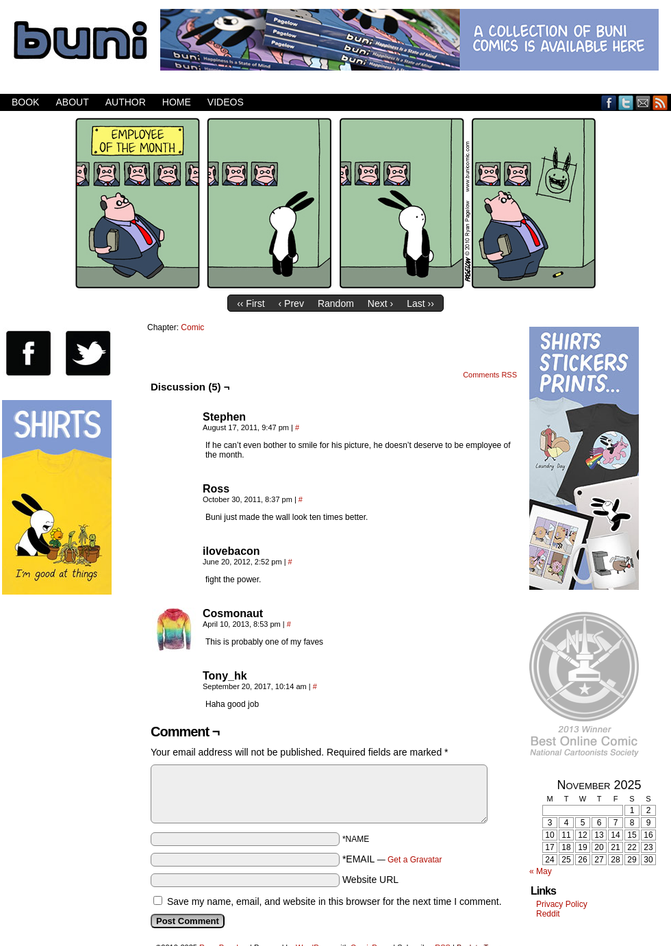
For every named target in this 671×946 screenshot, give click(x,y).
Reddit (548, 914)
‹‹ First (250, 303)
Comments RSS (490, 375)
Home (176, 102)
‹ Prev (291, 303)
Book (25, 102)
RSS (660, 102)
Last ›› (420, 303)
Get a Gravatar (415, 859)
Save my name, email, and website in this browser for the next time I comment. (334, 901)
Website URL (370, 879)
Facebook (609, 102)
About (71, 102)
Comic (192, 327)
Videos (225, 102)
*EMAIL (392, 859)
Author (125, 102)
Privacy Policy (561, 904)
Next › (380, 303)
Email (643, 102)
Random (336, 303)
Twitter (626, 102)
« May (540, 871)
